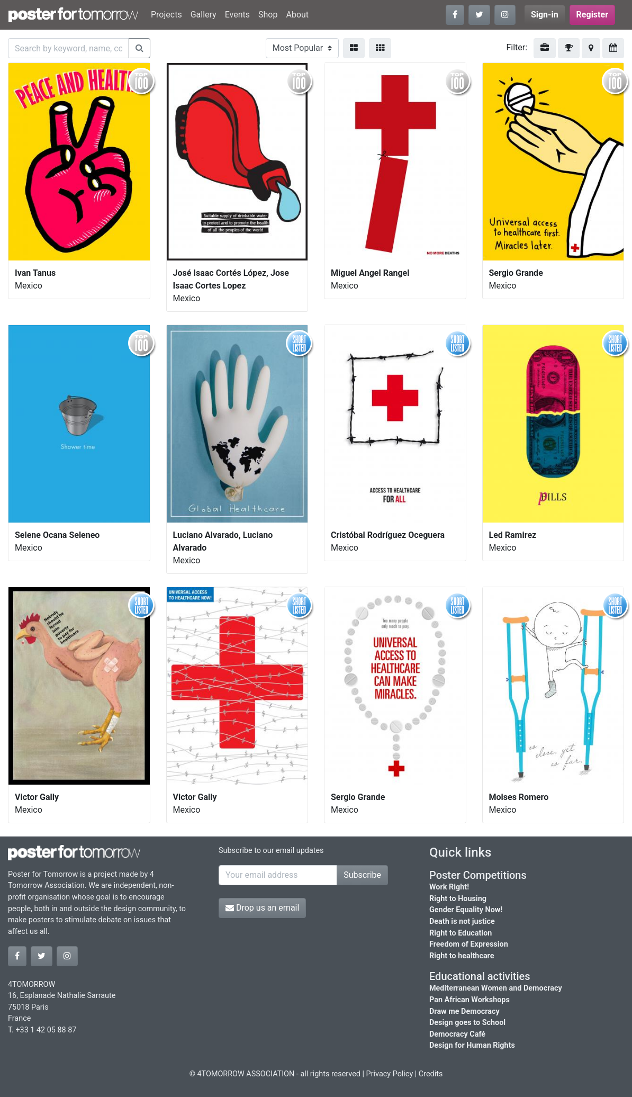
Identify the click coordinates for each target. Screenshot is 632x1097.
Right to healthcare (461, 955)
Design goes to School (467, 1022)
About (297, 15)
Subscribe (362, 875)
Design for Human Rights (472, 1045)
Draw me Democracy (464, 1011)
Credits (431, 1073)
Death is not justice (462, 921)
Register (592, 15)
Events (237, 15)
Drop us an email (262, 908)
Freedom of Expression (468, 944)
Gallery (203, 15)
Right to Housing (457, 898)
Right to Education (460, 933)
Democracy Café (457, 1034)
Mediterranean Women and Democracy (495, 988)
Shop (267, 15)
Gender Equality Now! (465, 909)
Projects (166, 15)
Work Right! (449, 887)
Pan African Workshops (469, 999)
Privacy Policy (389, 1073)
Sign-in (544, 15)
